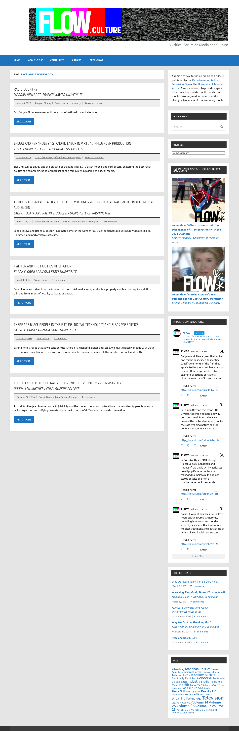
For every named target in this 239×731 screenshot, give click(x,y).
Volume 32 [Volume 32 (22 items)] (177, 712)
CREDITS (76, 60)
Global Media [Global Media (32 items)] (217, 678)
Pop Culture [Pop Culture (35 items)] (189, 687)
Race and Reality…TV (184, 637)
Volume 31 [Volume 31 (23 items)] (211, 709)
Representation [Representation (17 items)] (178, 694)
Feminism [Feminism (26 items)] (190, 678)
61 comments (201, 631)
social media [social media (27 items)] (192, 694)
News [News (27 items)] (208, 684)
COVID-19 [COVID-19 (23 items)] (188, 674)
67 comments (201, 616)
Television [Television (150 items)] (213, 698)
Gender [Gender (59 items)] (202, 678)
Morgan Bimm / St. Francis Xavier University (58, 103)
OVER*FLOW (96, 60)
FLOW (185, 351)
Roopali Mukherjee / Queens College (58, 396)
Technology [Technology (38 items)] (193, 698)
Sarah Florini (40, 279)
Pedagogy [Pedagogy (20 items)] (176, 688)
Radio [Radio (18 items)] (197, 691)
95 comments (197, 586)
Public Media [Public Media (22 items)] (204, 688)
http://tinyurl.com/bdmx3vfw (198, 440)
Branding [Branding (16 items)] (214, 669)
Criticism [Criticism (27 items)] (199, 674)
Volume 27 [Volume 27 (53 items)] (203, 706)
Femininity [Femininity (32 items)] (178, 678)
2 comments (60, 338)
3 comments (58, 279)
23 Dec (205, 509)
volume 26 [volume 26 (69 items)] (186, 705)
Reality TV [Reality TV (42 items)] (208, 691)
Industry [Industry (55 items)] (194, 681)
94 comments (197, 601)
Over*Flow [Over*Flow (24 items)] (218, 684)
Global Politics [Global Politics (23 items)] (179, 681)
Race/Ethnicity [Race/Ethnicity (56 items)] (183, 691)
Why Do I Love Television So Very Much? (195, 581)
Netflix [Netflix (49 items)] (184, 684)
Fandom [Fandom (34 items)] (210, 674)
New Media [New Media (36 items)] (197, 684)
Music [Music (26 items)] (175, 684)
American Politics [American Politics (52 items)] (197, 669)
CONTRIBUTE (57, 60)
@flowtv (194, 351)
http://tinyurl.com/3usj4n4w (197, 389)
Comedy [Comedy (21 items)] (176, 672)
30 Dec (205, 405)
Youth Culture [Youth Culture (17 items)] (188, 712)
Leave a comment (94, 103)
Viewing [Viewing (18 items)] (175, 702)
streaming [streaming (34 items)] (178, 698)
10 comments (110, 221)
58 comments (203, 642)
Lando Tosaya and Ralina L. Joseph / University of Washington (67, 221)
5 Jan (204, 351)
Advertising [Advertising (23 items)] (178, 669)
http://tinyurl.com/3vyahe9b (197, 543)
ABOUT (35, 60)
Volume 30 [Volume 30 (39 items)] (198, 709)
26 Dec (205, 455)
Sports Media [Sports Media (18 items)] (205, 694)
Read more (23, 121)
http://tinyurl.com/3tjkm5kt (197, 493)
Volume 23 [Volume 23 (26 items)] (186, 702)
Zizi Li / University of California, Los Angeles (58, 157)
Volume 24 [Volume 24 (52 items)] (200, 702)
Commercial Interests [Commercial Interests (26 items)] (193, 671)
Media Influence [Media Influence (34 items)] (211, 681)
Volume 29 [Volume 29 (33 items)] (183, 709)
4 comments (88, 396)
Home (17, 60)
